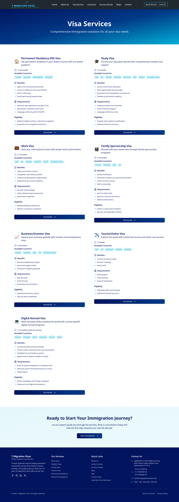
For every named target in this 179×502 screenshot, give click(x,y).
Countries (91, 4)
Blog (93, 470)
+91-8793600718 (140, 475)
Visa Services (78, 4)
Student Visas (56, 464)
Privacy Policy (96, 477)
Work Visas (55, 461)
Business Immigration (59, 477)
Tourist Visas (56, 470)
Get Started (49, 132)
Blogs (118, 4)
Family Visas (56, 467)
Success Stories (106, 4)
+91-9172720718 (140, 469)
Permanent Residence (59, 474)
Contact (128, 4)
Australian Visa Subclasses (101, 480)
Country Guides (97, 467)
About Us (65, 4)
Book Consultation (89, 436)
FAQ (92, 474)
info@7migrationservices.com (145, 478)
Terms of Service (148, 493)
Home (54, 4)
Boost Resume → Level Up (156, 4)
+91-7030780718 (140, 472)
